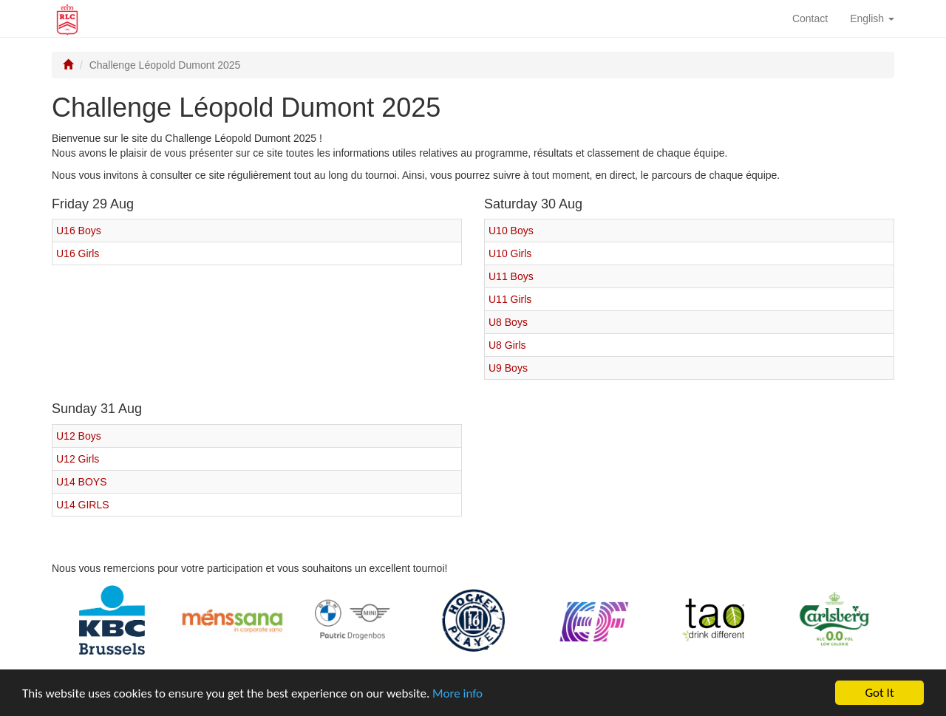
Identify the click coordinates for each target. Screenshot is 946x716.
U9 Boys (508, 368)
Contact (810, 18)
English (872, 18)
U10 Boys (511, 230)
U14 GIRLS (82, 505)
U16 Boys (78, 230)
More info (457, 693)
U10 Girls (510, 253)
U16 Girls (77, 253)
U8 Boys (508, 322)
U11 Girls (510, 299)
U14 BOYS (81, 482)
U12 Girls (77, 459)
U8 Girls (507, 345)
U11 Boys (511, 276)
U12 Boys (78, 436)
